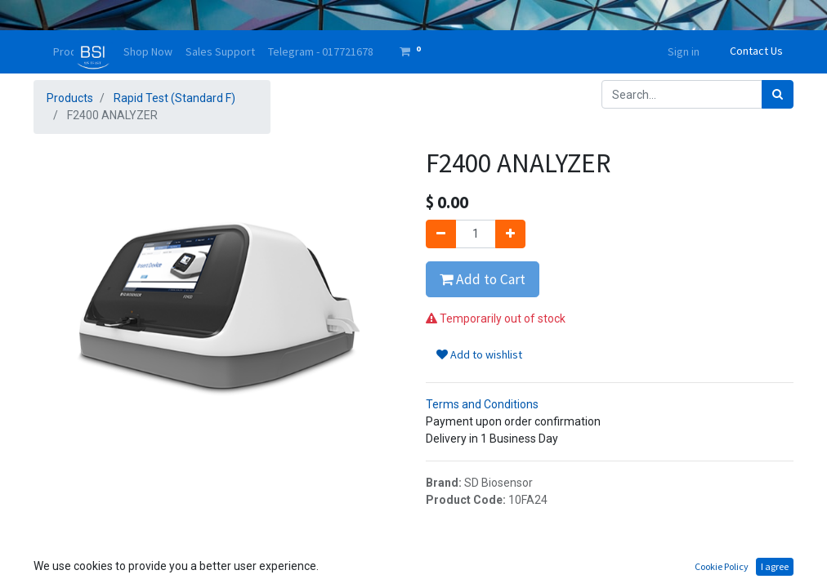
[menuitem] (148, 52)
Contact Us (756, 50)
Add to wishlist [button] (479, 354)
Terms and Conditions (482, 404)
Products (70, 98)
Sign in (684, 51)
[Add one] (510, 234)
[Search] (777, 94)
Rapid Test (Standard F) (174, 98)
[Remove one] (441, 234)
